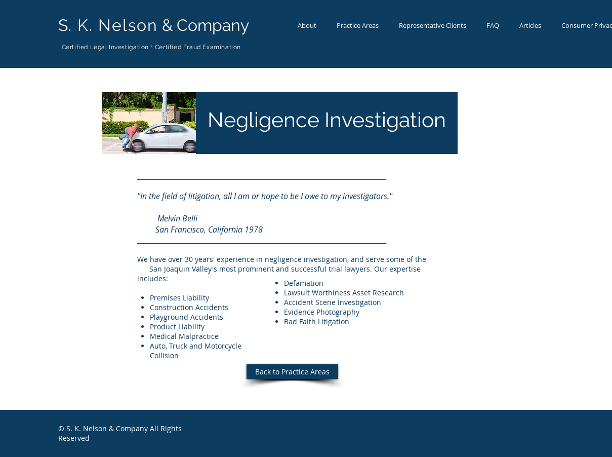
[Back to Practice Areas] (292, 371)
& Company (153, 25)
